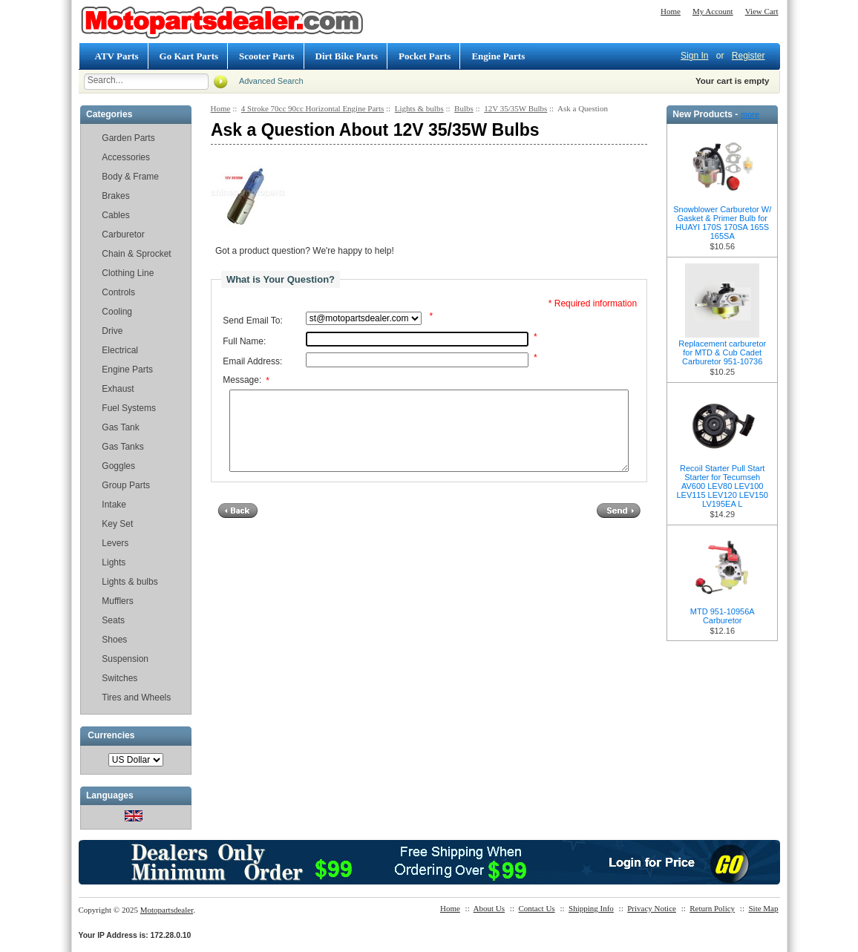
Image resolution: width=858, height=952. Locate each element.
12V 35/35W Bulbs (515, 108)
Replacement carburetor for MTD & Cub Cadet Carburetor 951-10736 (722, 352)
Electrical (120, 350)
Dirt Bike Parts (346, 56)
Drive (112, 331)
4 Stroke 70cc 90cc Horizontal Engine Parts (312, 108)
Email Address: (252, 361)
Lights (113, 562)
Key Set (117, 524)
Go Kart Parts (189, 56)
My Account (712, 11)
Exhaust (118, 389)
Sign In (694, 55)
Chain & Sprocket (136, 254)
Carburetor (123, 234)
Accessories (126, 157)
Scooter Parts (266, 56)
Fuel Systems (129, 408)
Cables (115, 215)
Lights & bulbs (129, 582)
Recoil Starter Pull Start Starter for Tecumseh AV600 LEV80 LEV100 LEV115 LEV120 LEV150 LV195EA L (722, 486)
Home (671, 11)
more (750, 114)
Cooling (117, 311)
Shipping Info (591, 908)
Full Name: (244, 341)
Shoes (114, 639)
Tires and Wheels (136, 697)
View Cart (762, 11)
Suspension (125, 659)
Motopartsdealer (166, 909)
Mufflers (117, 601)
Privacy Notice (651, 908)
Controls (118, 292)
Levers (115, 543)
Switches (119, 678)
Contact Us (536, 908)
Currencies (111, 736)
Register (748, 55)
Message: (246, 380)
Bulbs (464, 108)
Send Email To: (253, 320)
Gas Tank (120, 427)
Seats (113, 620)
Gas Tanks (122, 446)
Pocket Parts (425, 56)
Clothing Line (128, 273)
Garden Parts (128, 138)
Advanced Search (271, 80)
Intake (114, 504)
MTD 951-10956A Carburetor (722, 616)
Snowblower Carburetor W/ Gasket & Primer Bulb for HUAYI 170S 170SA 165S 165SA (722, 222)
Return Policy (712, 908)
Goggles (118, 466)
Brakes (115, 196)
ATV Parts (117, 56)
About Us (489, 908)
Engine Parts (498, 56)
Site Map (763, 908)
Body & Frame (130, 176)
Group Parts (126, 485)
